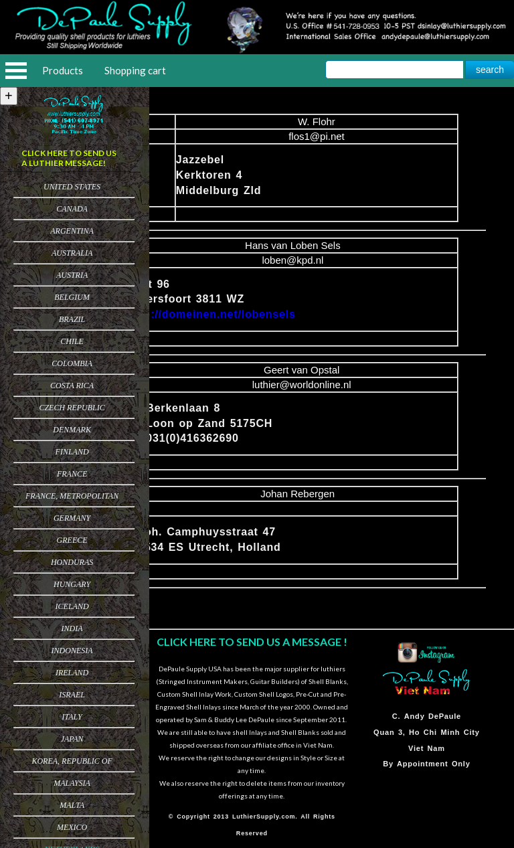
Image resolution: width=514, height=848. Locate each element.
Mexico (72, 827)
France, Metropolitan (71, 496)
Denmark (72, 429)
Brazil (72, 319)
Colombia (72, 363)
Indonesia (72, 650)
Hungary (72, 584)
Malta (72, 805)
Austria (72, 275)
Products (62, 70)
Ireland (72, 672)
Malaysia (72, 783)
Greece (72, 540)
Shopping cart (135, 70)
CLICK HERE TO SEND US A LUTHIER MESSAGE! (68, 158)
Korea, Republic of (71, 761)
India (72, 628)
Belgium (72, 297)
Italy (72, 717)
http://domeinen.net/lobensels (212, 314)
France (72, 474)
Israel (72, 694)
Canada (72, 209)
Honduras (72, 562)
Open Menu (16, 71)
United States (72, 186)
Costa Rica (72, 385)
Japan (72, 739)
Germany (72, 518)
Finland (72, 451)
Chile (72, 341)
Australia (72, 253)
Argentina (72, 231)
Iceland (72, 606)
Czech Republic (71, 407)
